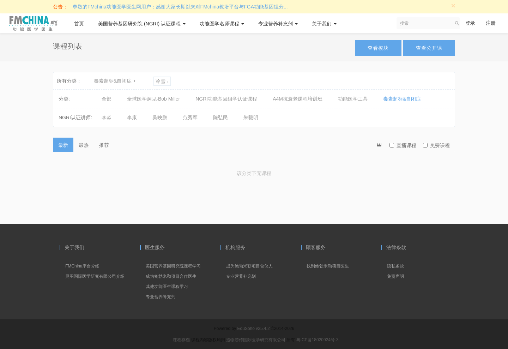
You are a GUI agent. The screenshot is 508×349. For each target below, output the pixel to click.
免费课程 (436, 145)
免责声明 (395, 276)
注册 (491, 23)
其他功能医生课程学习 (167, 286)
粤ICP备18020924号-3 (317, 339)
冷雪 (162, 81)
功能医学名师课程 (222, 23)
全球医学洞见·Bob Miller (153, 99)
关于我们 (324, 23)
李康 (132, 117)
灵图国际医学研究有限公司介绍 (95, 276)
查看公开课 (429, 48)
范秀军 (190, 117)
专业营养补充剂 (278, 23)
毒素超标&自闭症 (115, 81)
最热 (84, 145)
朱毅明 (250, 117)
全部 (106, 99)
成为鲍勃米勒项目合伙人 (249, 266)
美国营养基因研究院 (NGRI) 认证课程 (142, 23)
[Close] (453, 5)
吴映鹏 (159, 117)
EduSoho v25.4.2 (253, 328)
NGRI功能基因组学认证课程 (226, 99)
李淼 (106, 117)
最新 (63, 145)
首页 (79, 23)
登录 (470, 23)
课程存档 (181, 339)
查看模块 (378, 48)
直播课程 (402, 145)
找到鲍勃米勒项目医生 (328, 266)
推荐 (104, 145)
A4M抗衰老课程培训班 (297, 99)
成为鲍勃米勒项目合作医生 (171, 276)
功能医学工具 (353, 99)
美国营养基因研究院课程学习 (173, 266)
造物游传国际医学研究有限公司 (256, 339)
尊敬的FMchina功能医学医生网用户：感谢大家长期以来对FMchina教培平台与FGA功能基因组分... (180, 7)
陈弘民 (220, 117)
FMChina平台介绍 (82, 266)
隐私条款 (395, 266)
